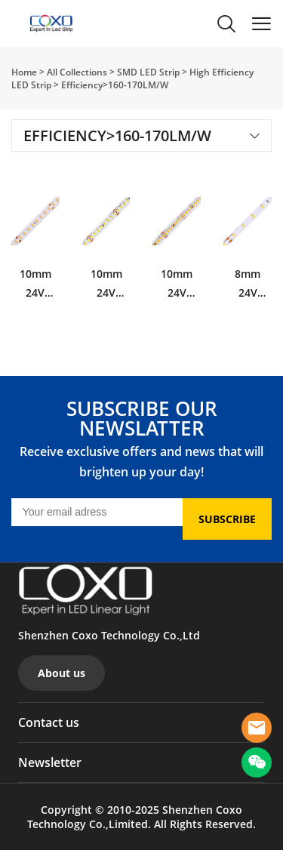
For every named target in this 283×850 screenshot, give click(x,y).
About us (61, 673)
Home (24, 72)
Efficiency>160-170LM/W (114, 85)
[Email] (97, 512)
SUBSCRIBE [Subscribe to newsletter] (227, 519)
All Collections (77, 72)
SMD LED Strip (148, 72)
